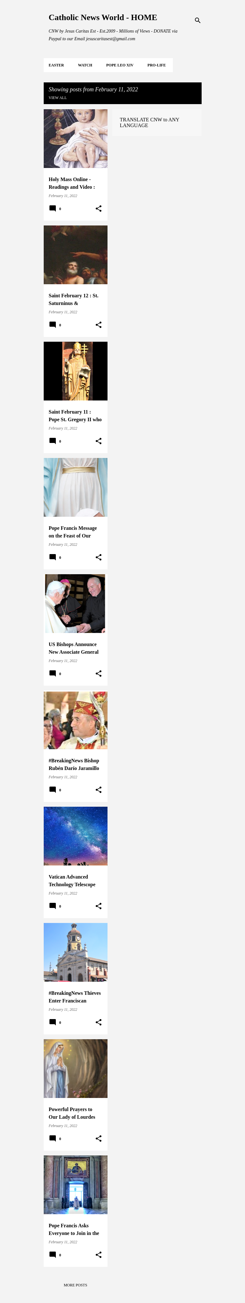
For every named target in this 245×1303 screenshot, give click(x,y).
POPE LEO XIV (119, 65)
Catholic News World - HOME (103, 17)
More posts (75, 1285)
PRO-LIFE (156, 65)
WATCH (85, 65)
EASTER (56, 65)
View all (58, 97)
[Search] (198, 20)
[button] (98, 209)
